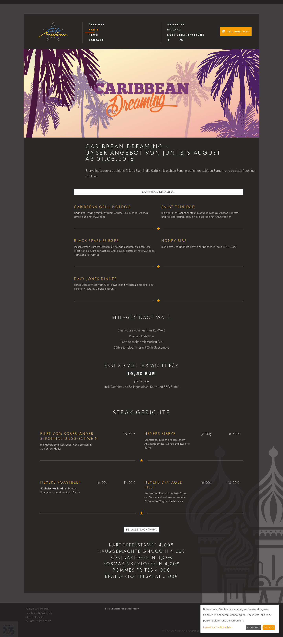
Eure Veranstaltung (186, 35)
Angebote (176, 24)
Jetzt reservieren (235, 31)
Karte (94, 29)
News (93, 35)
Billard (174, 29)
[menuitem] (122, 24)
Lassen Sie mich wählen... (218, 627)
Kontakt (96, 40)
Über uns (97, 24)
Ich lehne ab (253, 627)
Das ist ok (269, 627)
